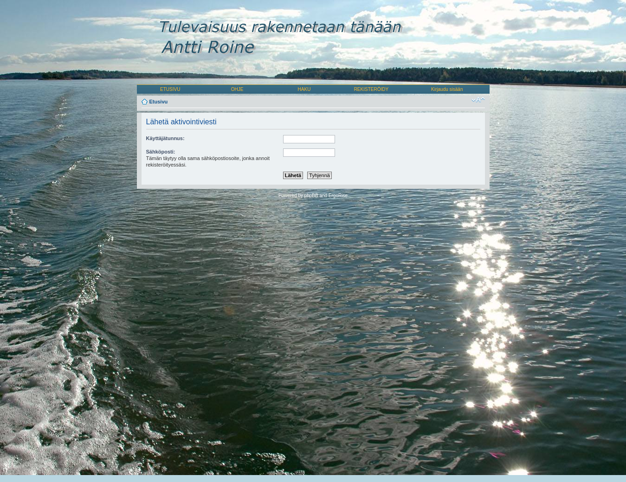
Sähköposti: (160, 151)
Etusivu (158, 101)
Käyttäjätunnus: (165, 138)
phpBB (311, 195)
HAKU (304, 89)
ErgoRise (338, 195)
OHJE (237, 89)
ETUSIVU (170, 89)
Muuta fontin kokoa (478, 100)
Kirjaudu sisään (447, 89)
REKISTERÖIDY (371, 89)
